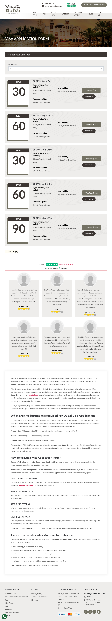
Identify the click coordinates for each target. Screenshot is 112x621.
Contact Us (102, 12)
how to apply (10, 589)
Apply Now (56, 12)
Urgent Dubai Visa (65, 604)
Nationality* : (13, 60)
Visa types (39, 12)
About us (8, 605)
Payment (66, 12)
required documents (26, 481)
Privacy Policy (36, 589)
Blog (92, 12)
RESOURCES (9, 611)
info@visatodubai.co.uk (52, 6)
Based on (65, 260)
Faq (6, 596)
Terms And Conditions (39, 593)
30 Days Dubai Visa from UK (68, 589)
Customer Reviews (80, 12)
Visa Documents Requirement (16, 593)
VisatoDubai (33, 391)
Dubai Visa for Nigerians (94, 5)
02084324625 (48, 3)
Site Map (34, 596)
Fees (47, 12)
